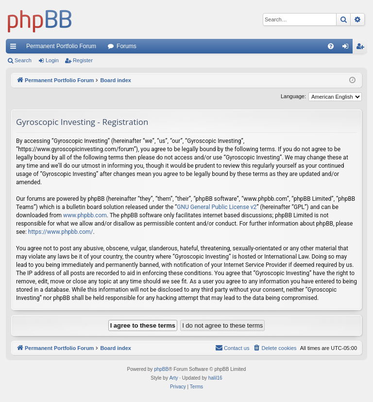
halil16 (215, 378)
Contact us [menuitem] (232, 347)
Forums (126, 46)
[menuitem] (330, 46)
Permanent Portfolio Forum (61, 46)
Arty (174, 378)
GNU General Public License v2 (216, 207)
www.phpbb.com (85, 215)
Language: (293, 96)
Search (23, 60)
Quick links (15, 48)
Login (52, 60)
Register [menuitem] (362, 48)
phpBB (161, 369)
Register (83, 60)
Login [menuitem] (347, 48)
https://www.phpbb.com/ (60, 231)
